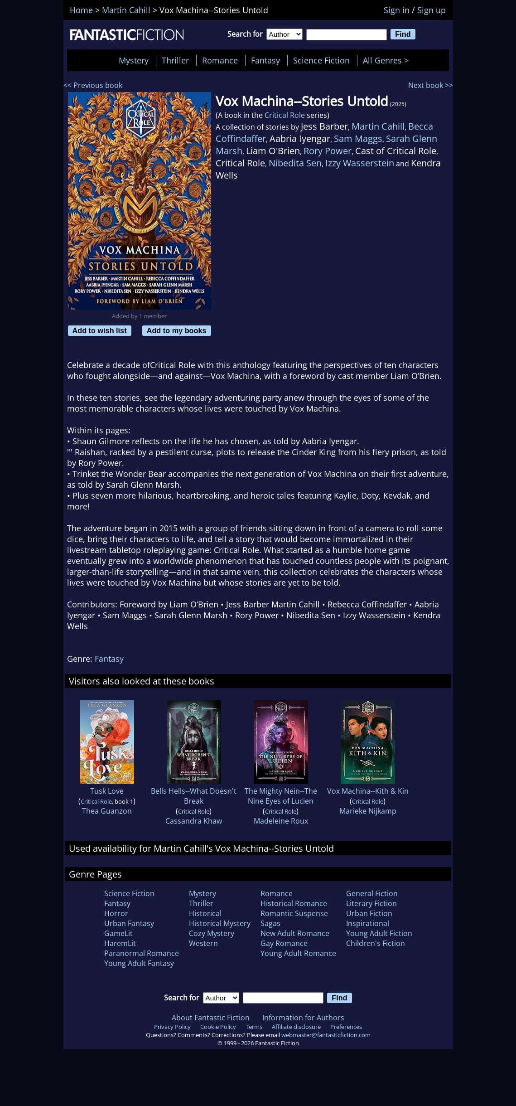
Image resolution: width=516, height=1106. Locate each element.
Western (203, 943)
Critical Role (285, 115)
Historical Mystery (220, 923)
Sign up (431, 10)
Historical (205, 913)
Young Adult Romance (298, 953)
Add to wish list (99, 330)
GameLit (118, 933)
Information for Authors (303, 1018)
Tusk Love (107, 791)
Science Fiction (321, 60)
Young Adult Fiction (379, 933)
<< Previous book (92, 85)
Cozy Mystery (211, 933)
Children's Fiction (375, 943)
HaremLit (120, 943)
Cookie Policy (218, 1027)
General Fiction (372, 893)
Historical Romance (293, 903)
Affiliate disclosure (296, 1027)
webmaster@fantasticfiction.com (326, 1035)
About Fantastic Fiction (211, 1018)
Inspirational (367, 923)
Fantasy (265, 60)
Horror (116, 913)
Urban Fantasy (129, 923)
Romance (220, 60)
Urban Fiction (369, 913)
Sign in (397, 10)
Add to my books (177, 330)
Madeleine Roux (281, 821)
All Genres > (388, 60)
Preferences (346, 1027)
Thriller (175, 60)
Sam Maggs (358, 138)
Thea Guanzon (107, 811)
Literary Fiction (371, 903)
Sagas (270, 923)
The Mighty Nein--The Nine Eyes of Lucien (281, 796)
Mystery (134, 60)
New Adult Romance (294, 933)
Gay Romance (284, 943)
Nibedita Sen (295, 163)
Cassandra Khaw (193, 821)
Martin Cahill (378, 126)
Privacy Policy (172, 1027)
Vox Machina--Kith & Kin (368, 791)
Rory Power (328, 151)
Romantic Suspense (294, 913)
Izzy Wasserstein (359, 163)
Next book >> (430, 85)
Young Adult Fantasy (139, 963)
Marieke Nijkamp (367, 811)
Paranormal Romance (141, 953)
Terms (254, 1027)
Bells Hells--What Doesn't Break (193, 796)
